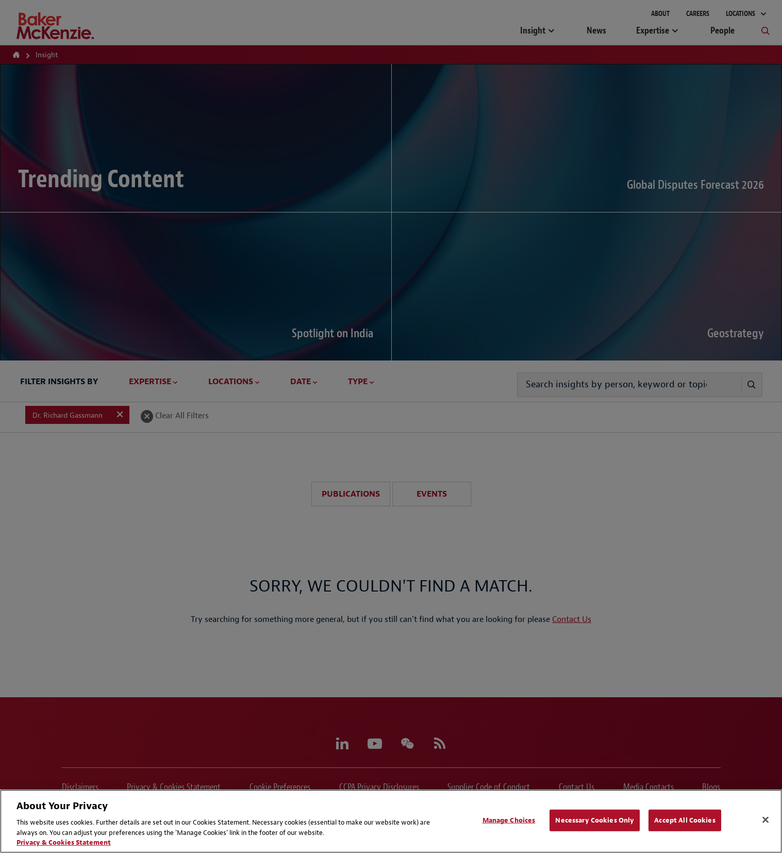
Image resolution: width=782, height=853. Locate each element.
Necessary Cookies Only (594, 820)
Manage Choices (509, 820)
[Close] (765, 820)
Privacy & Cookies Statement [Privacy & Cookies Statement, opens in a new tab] (63, 842)
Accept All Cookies (684, 820)
